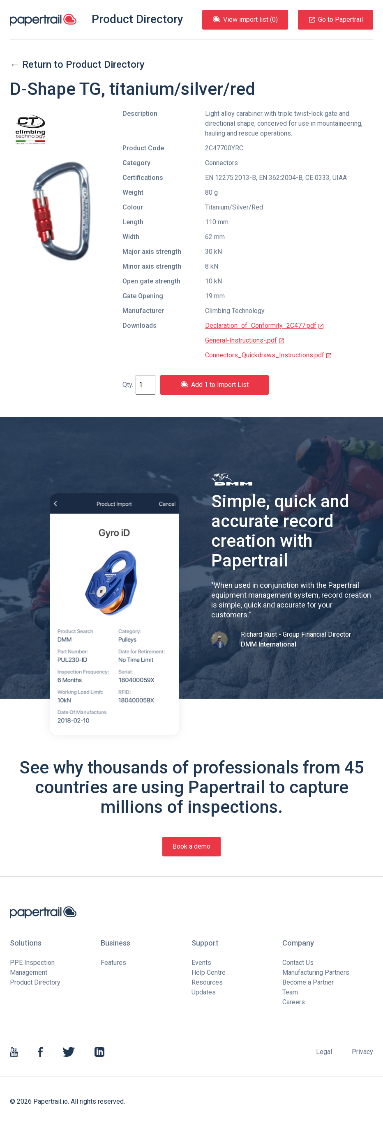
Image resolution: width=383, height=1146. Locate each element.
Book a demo (191, 846)
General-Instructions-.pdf (245, 340)
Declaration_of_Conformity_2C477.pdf (264, 325)
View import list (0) (245, 19)
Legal (324, 1052)
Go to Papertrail (335, 19)
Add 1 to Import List (214, 385)
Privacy (362, 1052)
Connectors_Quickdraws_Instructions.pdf (268, 355)
